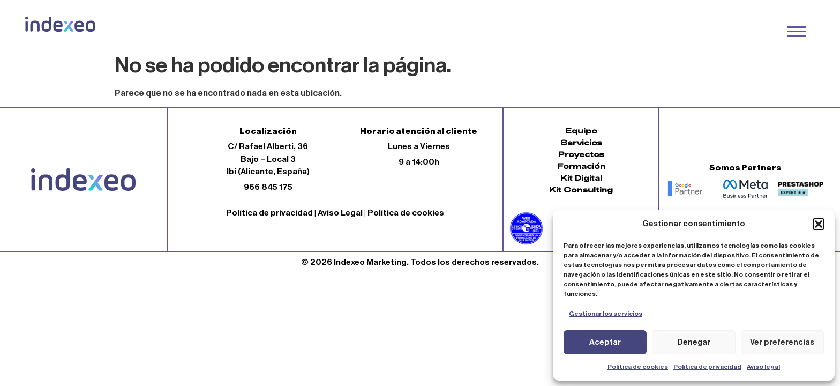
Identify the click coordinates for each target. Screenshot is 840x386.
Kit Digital (581, 177)
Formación (581, 165)
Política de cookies (638, 366)
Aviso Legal (340, 213)
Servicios (581, 142)
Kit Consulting (581, 189)
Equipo (581, 130)
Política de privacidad (707, 366)
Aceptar (605, 342)
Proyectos (581, 154)
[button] (818, 224)
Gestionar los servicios (605, 313)
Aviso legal (763, 366)
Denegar (693, 342)
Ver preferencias (782, 342)
